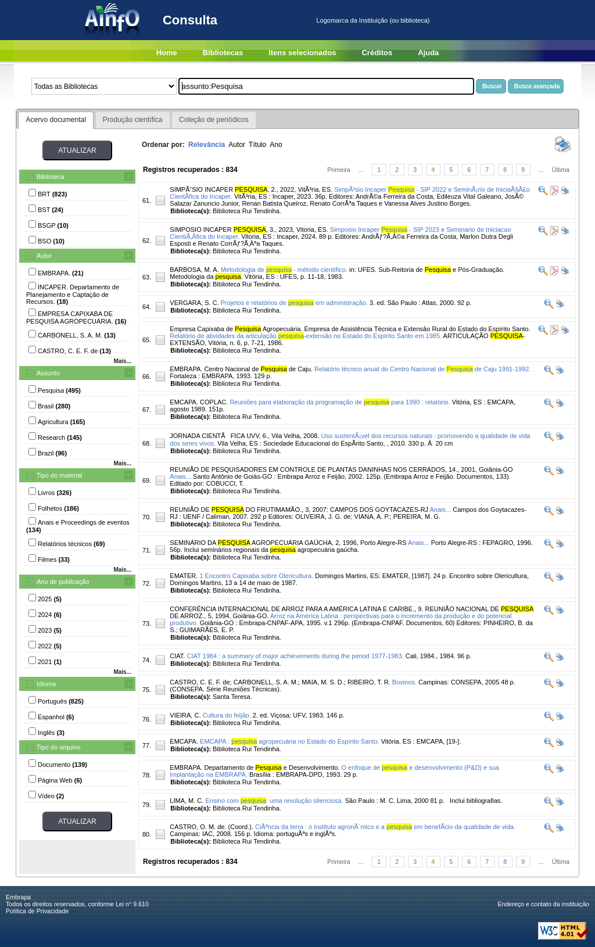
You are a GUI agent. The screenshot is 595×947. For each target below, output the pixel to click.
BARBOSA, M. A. (194, 269)
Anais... (180, 476)
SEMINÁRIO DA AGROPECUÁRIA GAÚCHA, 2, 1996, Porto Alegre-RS (288, 542)
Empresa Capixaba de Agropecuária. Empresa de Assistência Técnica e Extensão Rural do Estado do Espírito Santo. (350, 328)
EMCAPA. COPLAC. (199, 402)
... (361, 169)
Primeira (338, 169)
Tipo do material (59, 475)
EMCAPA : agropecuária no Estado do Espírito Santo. (289, 741)
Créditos (376, 52)
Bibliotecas (223, 52)
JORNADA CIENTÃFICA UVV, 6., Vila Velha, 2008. (244, 435)
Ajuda (428, 52)
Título (257, 145)
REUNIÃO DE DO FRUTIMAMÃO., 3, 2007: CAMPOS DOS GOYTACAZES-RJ (299, 509)
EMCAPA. (184, 741)
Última (560, 169)
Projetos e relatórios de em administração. (294, 302)
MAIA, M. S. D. (323, 682)
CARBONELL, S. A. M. (266, 682)
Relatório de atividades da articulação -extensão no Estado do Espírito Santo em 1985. (306, 335)
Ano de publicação (63, 581)
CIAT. (177, 655)
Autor (44, 255)
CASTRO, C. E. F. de (200, 682)
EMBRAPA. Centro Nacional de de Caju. (241, 368)
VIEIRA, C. (185, 715)
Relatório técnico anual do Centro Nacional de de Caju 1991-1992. (422, 368)
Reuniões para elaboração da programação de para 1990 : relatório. (340, 402)
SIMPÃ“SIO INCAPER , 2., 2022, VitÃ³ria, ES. (251, 189)
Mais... (122, 361)
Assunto (48, 373)
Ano (276, 145)
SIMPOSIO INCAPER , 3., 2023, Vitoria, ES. (249, 229)
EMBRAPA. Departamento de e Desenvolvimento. (254, 767)
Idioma (46, 683)
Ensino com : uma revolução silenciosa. (274, 800)
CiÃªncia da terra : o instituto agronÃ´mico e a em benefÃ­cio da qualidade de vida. (385, 826)
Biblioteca (50, 176)
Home (166, 52)
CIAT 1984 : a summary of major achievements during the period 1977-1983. (295, 655)
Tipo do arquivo (58, 747)
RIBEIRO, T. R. (368, 682)
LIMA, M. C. (186, 800)
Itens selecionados (302, 52)
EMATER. (184, 575)
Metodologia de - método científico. (284, 269)
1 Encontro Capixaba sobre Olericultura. (256, 575)
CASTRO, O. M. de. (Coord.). (211, 826)
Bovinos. (404, 682)
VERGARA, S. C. (194, 302)
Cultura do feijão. (227, 715)
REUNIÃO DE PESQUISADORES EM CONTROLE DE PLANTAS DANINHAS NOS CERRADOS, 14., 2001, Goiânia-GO (341, 469)
